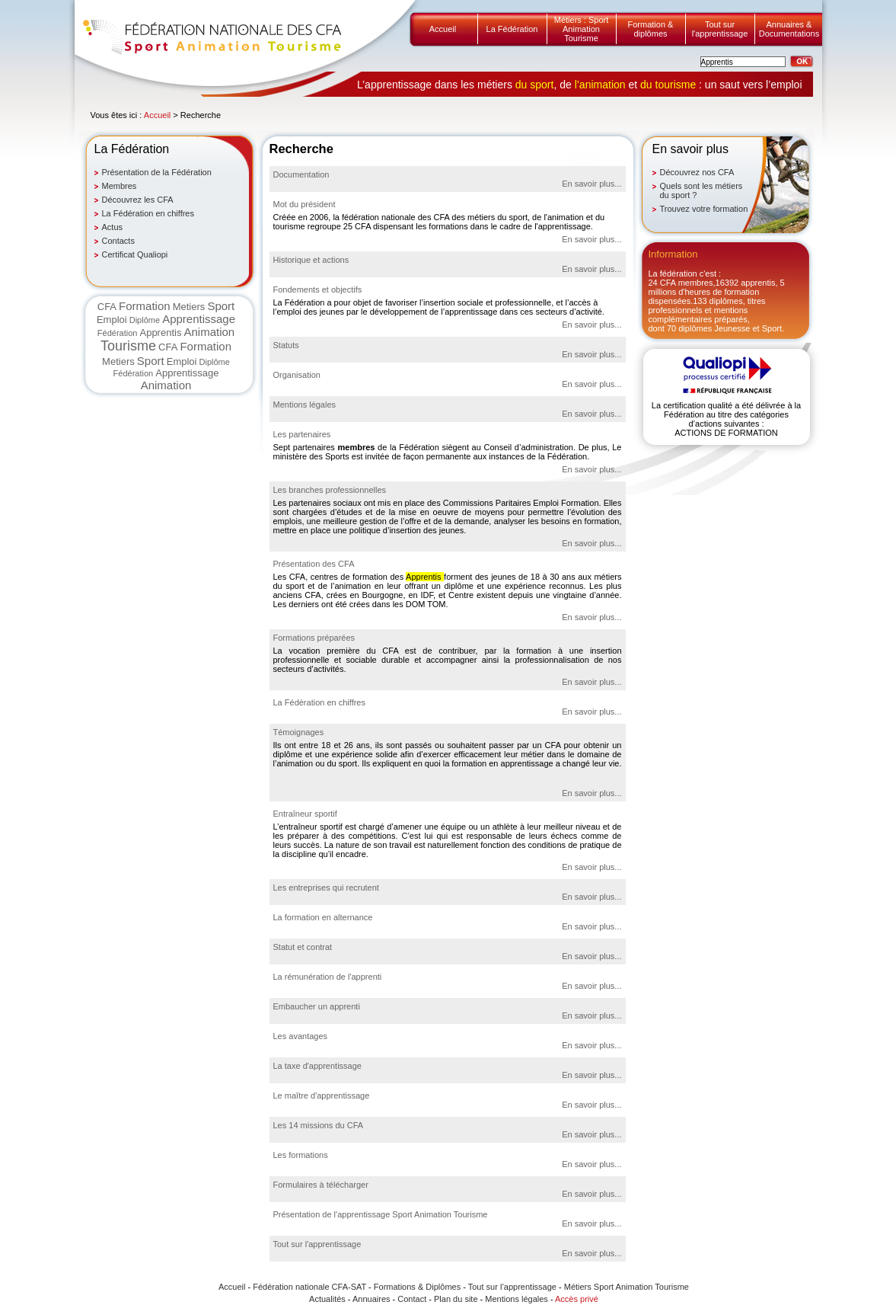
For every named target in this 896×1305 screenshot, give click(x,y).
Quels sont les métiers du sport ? (701, 190)
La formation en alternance (323, 917)
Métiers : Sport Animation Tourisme (581, 29)
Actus (112, 227)
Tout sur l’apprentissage (512, 1286)
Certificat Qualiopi (135, 254)
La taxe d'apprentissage (317, 1065)
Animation (208, 331)
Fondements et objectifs (317, 289)
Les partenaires (302, 434)
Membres (119, 185)
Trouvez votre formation (704, 208)
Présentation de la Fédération (157, 172)
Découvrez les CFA (138, 199)
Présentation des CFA (314, 563)
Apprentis (160, 332)
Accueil (442, 29)
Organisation (296, 374)
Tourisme (128, 345)
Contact (411, 1298)
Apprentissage (198, 318)
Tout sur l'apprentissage (720, 29)
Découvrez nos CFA (697, 172)
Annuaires (371, 1298)
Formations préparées (314, 637)
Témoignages (298, 732)
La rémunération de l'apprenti (327, 976)
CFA (106, 306)
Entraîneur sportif (305, 813)
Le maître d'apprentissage (321, 1095)
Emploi (112, 319)
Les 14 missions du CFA (318, 1125)
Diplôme (144, 320)
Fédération (117, 332)
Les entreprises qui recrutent (326, 887)
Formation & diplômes (651, 29)
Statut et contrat (303, 947)
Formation (145, 305)
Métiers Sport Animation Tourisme (626, 1286)
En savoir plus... (591, 183)
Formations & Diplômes (417, 1286)
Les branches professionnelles (330, 489)
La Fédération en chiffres (148, 213)
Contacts (118, 240)
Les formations (300, 1154)
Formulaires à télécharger (320, 1184)
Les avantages (300, 1036)
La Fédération (512, 29)
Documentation (301, 174)
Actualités (327, 1298)
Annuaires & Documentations (789, 29)
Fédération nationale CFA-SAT (309, 1286)
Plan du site (455, 1298)
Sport (220, 305)
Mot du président (304, 204)
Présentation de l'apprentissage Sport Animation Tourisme (380, 1214)
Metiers (189, 306)
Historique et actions (311, 259)
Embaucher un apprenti (316, 1006)
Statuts (286, 345)
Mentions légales (304, 404)
